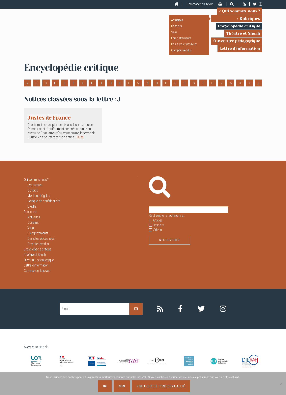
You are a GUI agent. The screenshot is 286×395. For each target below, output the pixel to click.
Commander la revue (200, 4)
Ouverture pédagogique (236, 43)
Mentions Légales (38, 201)
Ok (105, 386)
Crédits (32, 212)
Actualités (177, 23)
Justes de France (51, 123)
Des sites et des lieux (184, 47)
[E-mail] (94, 314)
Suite (80, 143)
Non (122, 386)
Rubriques (250, 21)
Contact (32, 196)
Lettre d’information (239, 51)
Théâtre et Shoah (243, 36)
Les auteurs (34, 190)
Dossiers (176, 29)
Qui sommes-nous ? (241, 14)
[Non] (281, 384)
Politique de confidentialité (43, 206)
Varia (174, 35)
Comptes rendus (181, 53)
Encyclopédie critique (239, 28)
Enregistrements (181, 41)
